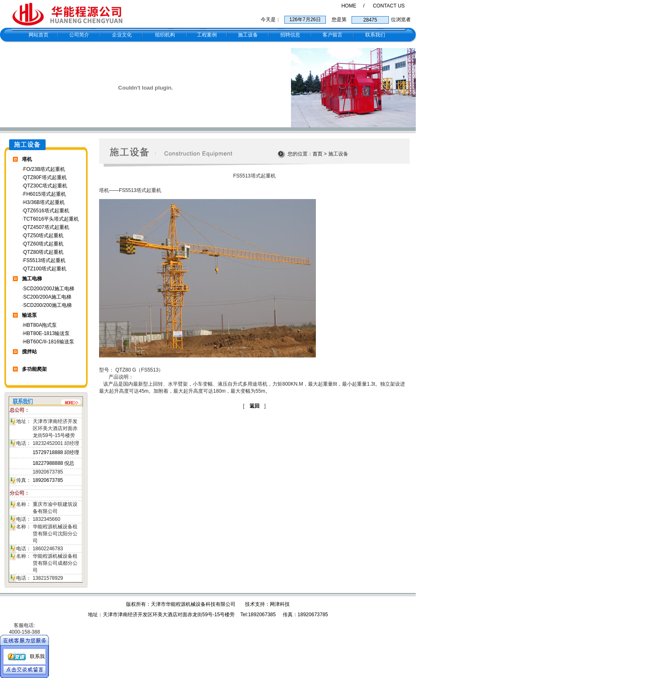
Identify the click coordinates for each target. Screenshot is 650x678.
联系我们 (375, 35)
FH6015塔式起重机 (44, 194)
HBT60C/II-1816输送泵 (48, 342)
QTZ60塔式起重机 (43, 244)
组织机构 (165, 35)
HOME (348, 6)
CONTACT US (389, 6)
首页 (318, 154)
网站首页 (39, 35)
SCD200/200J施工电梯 (48, 289)
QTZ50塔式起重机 (43, 235)
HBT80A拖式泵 (40, 325)
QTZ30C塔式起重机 (45, 186)
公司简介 (79, 35)
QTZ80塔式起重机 (43, 252)
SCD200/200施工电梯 (47, 305)
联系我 (37, 656)
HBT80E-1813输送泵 (46, 333)
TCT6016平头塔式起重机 (51, 219)
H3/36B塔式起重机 (44, 202)
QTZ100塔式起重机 (44, 269)
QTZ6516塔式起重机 (46, 211)
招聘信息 (290, 35)
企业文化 (122, 35)
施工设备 (248, 35)
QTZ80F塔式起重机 (45, 177)
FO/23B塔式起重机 (44, 169)
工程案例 (207, 35)
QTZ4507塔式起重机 (46, 227)
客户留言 (332, 35)
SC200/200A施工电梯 (47, 297)
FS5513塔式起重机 (44, 260)
